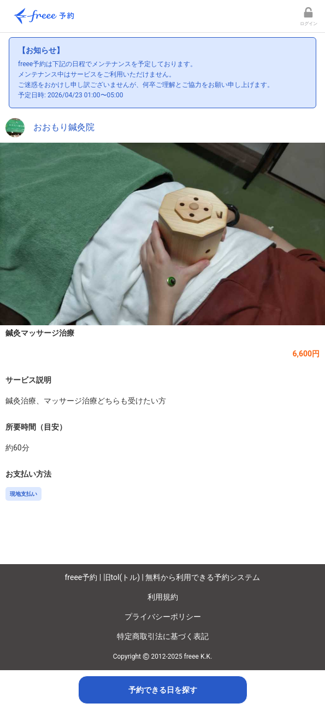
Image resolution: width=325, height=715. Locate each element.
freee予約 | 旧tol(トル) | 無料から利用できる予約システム (163, 577)
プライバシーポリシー (163, 616)
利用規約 (162, 597)
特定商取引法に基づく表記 (163, 636)
